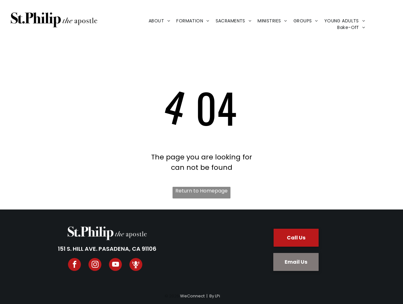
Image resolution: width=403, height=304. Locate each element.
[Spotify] (135, 265)
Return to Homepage (201, 190)
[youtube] (115, 265)
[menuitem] (159, 21)
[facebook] (74, 265)
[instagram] (94, 265)
